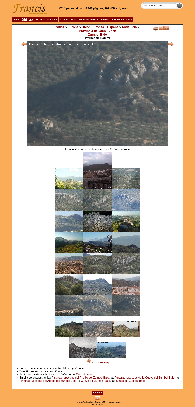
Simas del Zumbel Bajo (130, 380)
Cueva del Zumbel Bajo (95, 380)
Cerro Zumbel (84, 374)
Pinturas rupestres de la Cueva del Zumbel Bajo (144, 377)
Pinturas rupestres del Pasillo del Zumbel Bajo (80, 377)
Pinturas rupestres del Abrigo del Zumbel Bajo (47, 380)
